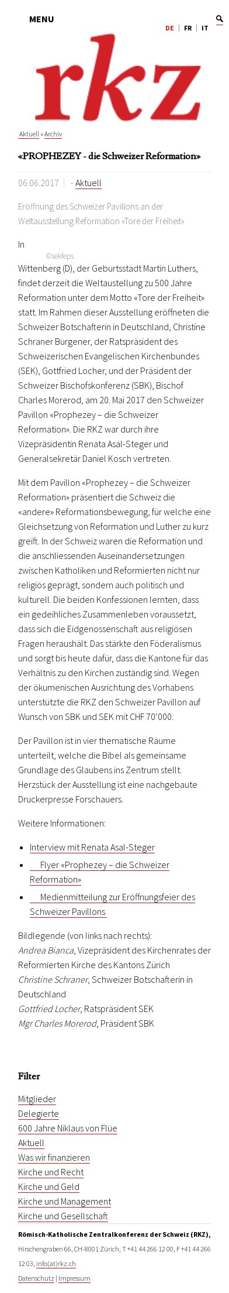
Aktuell (28, 133)
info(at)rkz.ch (56, 1263)
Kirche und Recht (51, 1172)
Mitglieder (37, 1099)
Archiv (53, 133)
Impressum (74, 1278)
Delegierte (38, 1113)
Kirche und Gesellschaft (63, 1216)
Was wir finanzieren (54, 1157)
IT (205, 27)
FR (188, 27)
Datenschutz (36, 1278)
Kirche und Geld (48, 1186)
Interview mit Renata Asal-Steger (92, 847)
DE (169, 27)
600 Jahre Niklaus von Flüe (67, 1128)
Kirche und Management (64, 1201)
